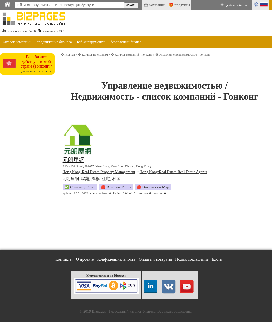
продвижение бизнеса (54, 42)
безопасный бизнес (125, 42)
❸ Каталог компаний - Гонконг (131, 54)
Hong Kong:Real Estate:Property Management (99, 172)
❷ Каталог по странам (93, 54)
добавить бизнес (237, 5)
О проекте (85, 259)
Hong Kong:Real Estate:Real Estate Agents (173, 172)
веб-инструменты (91, 42)
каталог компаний (17, 42)
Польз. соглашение (192, 259)
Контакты (63, 259)
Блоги (217, 259)
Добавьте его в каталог (36, 71)
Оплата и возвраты (155, 259)
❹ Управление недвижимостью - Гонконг (182, 54)
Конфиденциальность (116, 259)
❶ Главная (68, 54)
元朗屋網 (73, 160)
